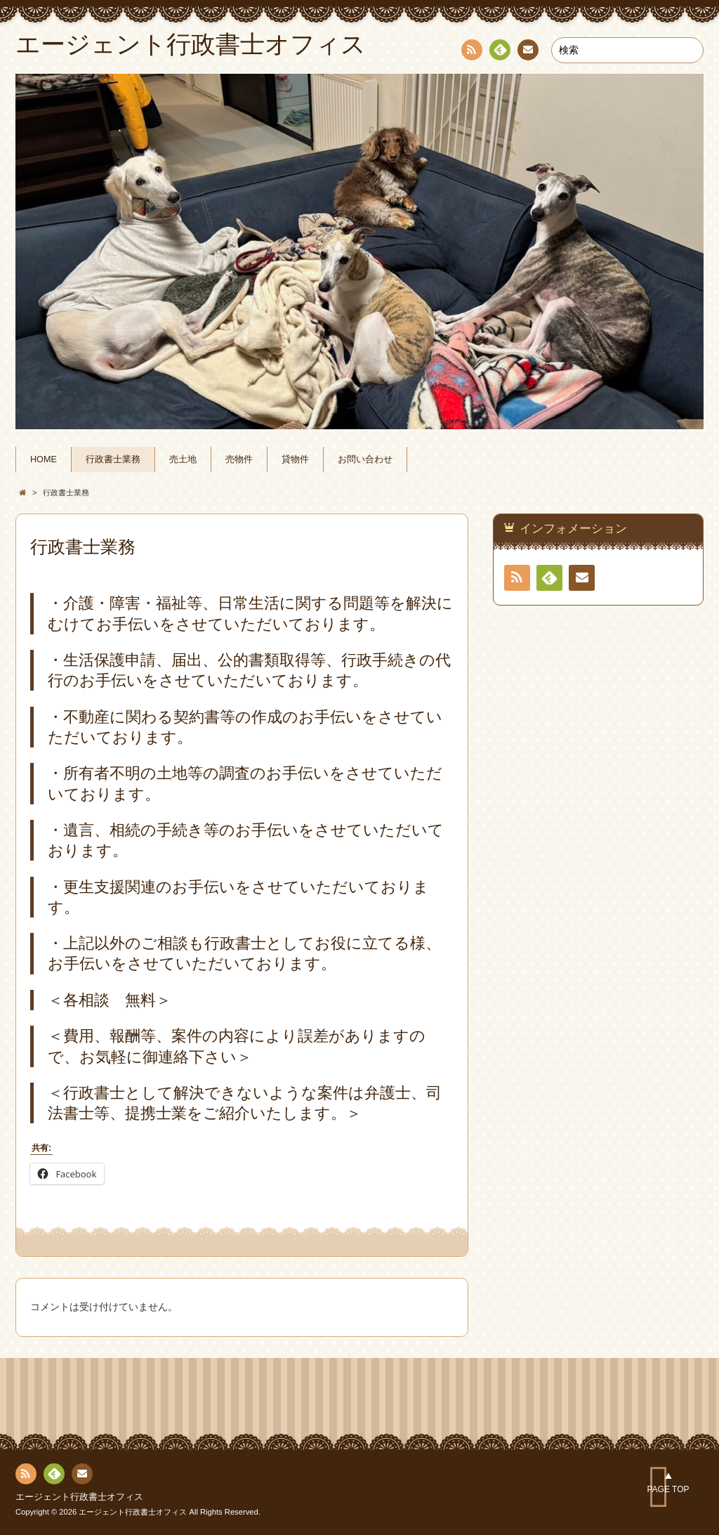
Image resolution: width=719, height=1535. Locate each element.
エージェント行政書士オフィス (79, 1497)
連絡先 (527, 52)
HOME (43, 459)
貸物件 (295, 459)
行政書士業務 (113, 459)
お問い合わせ (365, 459)
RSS (470, 52)
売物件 (239, 459)
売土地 (183, 459)
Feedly (499, 52)
